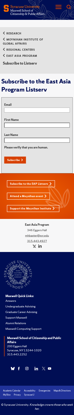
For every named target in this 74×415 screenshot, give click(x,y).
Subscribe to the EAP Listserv (31, 184)
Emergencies (44, 390)
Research (12, 33)
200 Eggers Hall (17, 346)
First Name (11, 120)
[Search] (68, 7)
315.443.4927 (37, 241)
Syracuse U (29, 394)
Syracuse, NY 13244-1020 (24, 350)
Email (8, 105)
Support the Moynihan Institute (32, 208)
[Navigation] (58, 7)
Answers (10, 301)
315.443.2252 (17, 354)
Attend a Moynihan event (28, 196)
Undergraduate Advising (20, 306)
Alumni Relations (15, 323)
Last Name (11, 135)
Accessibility (29, 390)
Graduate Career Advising (21, 312)
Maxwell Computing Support (23, 329)
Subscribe (13, 160)
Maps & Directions (62, 390)
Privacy (17, 394)
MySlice (6, 394)
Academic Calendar (12, 390)
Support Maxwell (16, 317)
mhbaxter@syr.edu (37, 235)
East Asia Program (20, 56)
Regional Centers (19, 50)
